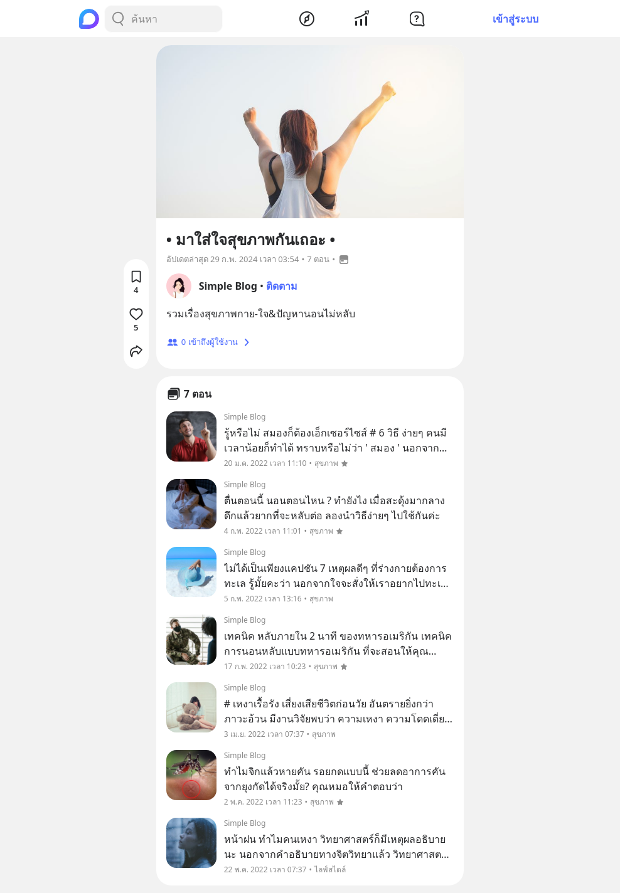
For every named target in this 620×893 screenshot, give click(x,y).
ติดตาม (281, 286)
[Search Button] (118, 18)
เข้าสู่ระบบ (515, 19)
